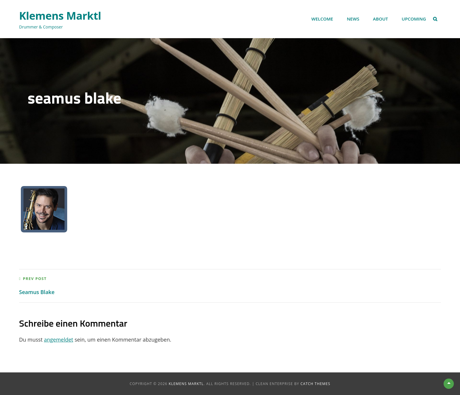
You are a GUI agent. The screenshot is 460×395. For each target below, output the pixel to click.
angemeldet (58, 339)
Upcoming (414, 19)
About (380, 19)
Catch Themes (315, 383)
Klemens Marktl (60, 16)
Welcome (322, 19)
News (353, 19)
